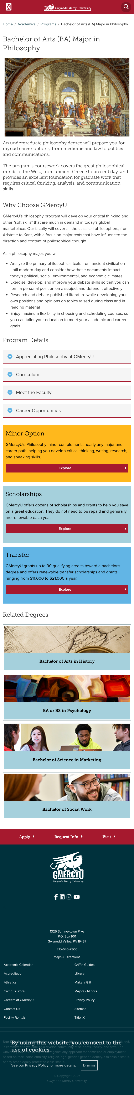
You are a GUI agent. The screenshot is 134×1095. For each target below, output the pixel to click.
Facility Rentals (15, 1017)
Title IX (79, 1017)
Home (8, 24)
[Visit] (109, 837)
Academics (27, 24)
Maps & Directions (67, 957)
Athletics (10, 982)
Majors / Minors (85, 991)
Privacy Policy (84, 1000)
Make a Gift (82, 982)
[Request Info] (68, 837)
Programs (48, 24)
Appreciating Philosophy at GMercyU (55, 356)
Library (79, 973)
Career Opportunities (38, 410)
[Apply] (26, 837)
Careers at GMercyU (19, 1000)
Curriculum (27, 374)
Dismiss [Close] (89, 1065)
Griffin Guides (84, 964)
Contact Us (12, 1009)
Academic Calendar (18, 964)
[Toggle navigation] (8, 7)
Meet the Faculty (33, 392)
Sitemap (80, 1009)
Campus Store (14, 991)
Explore (64, 468)
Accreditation (13, 973)
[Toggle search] (126, 7)
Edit (6, 907)
